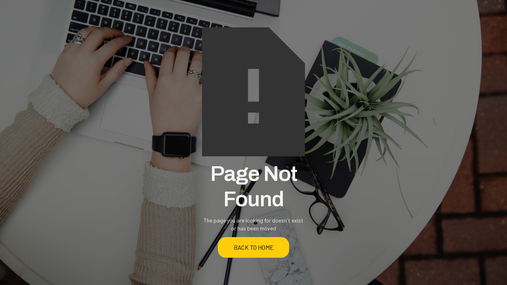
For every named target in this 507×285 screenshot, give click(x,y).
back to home (254, 247)
